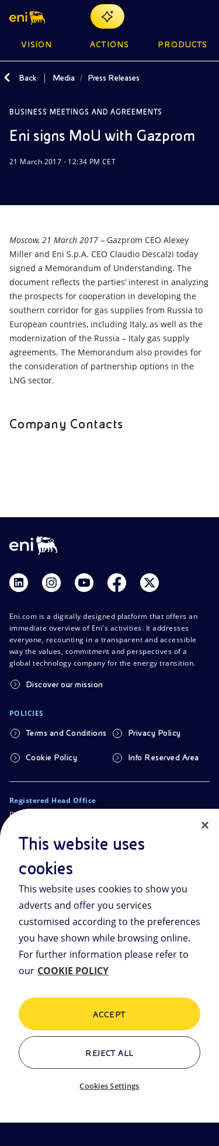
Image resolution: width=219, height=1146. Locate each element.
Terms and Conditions (66, 733)
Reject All (109, 1053)
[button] (28, 16)
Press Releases (114, 77)
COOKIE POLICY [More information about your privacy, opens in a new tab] (73, 970)
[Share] (44, 184)
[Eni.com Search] (175, 16)
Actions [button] (109, 44)
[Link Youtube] (84, 582)
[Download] (16, 184)
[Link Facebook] (116, 582)
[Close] (205, 825)
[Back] (7, 78)
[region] (109, 977)
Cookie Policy (51, 757)
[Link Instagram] (51, 582)
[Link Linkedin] (18, 582)
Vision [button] (37, 44)
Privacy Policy (154, 733)
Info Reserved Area (163, 757)
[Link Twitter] (149, 582)
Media (64, 77)
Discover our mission (64, 684)
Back (28, 77)
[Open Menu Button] (203, 16)
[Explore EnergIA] (107, 16)
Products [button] (183, 44)
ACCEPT (109, 1014)
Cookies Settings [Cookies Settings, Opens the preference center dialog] (109, 1086)
